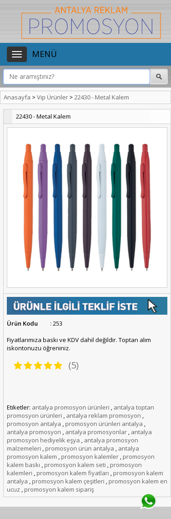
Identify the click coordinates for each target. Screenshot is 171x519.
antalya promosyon (34, 432)
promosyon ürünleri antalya (104, 424)
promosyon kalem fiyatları (72, 473)
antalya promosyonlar (96, 432)
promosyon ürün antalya (79, 448)
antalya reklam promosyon (103, 415)
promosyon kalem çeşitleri (68, 481)
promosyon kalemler (90, 456)
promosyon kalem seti (75, 465)
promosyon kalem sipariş (59, 489)
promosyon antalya (34, 424)
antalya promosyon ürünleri (70, 407)
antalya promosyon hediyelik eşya (79, 436)
